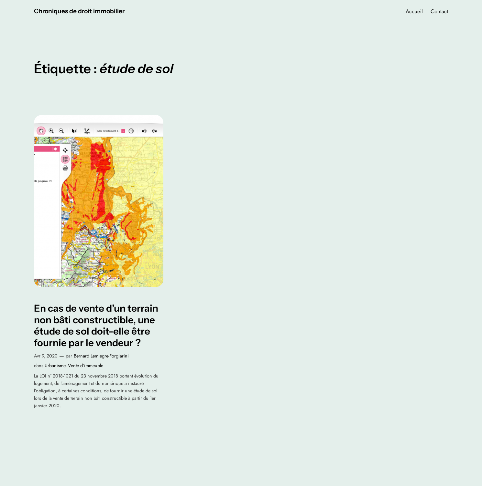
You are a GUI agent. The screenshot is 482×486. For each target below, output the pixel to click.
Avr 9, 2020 (46, 356)
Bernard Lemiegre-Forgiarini (101, 356)
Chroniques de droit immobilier (79, 11)
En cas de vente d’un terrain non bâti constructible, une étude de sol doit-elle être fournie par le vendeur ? (96, 325)
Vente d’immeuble (85, 365)
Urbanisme (55, 365)
